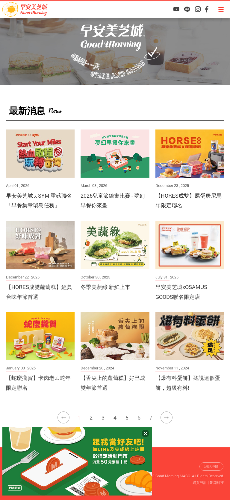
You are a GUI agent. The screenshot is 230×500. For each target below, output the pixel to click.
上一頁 (63, 417)
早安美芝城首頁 (162, 110)
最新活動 (183, 110)
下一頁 (166, 417)
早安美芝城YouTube (176, 9)
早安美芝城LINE (187, 9)
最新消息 (211, 110)
